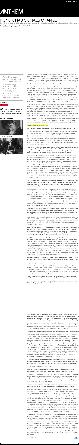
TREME (13, 113)
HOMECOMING (10, 111)
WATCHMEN (19, 113)
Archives (69, 1)
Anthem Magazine (11, 11)
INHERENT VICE (4, 113)
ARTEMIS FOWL (11, 109)
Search (76, 1)
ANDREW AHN (3, 109)
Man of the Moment (11, 146)
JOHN (9, 113)
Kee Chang (5, 26)
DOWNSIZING (19, 109)
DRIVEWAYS (3, 111)
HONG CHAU (17, 111)
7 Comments (32, 437)
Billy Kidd (16, 26)
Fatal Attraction (11, 128)
